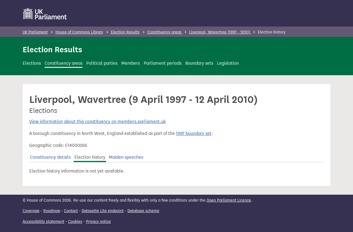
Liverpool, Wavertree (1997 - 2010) (220, 32)
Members (130, 63)
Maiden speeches (126, 157)
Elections (32, 63)
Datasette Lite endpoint (103, 210)
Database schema (143, 210)
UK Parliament (35, 32)
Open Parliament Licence (229, 200)
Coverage (31, 210)
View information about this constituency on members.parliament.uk (97, 121)
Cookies (75, 221)
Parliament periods (162, 63)
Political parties (101, 63)
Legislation (228, 63)
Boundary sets (199, 63)
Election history (89, 157)
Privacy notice (98, 221)
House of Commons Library (79, 32)
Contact (71, 210)
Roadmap (51, 210)
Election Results (125, 32)
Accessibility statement (43, 221)
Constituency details (50, 157)
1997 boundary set (194, 133)
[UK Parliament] (45, 14)
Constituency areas (165, 32)
